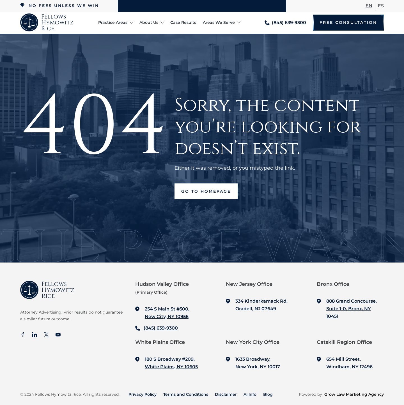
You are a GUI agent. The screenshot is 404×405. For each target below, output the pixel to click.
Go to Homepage (206, 191)
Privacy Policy (142, 394)
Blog (268, 394)
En (369, 5)
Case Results (183, 22)
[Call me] (285, 22)
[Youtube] (58, 335)
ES (381, 5)
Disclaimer (226, 394)
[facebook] (22, 335)
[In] (34, 335)
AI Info (250, 394)
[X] (46, 335)
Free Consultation (348, 22)
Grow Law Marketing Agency (354, 394)
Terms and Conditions (185, 394)
